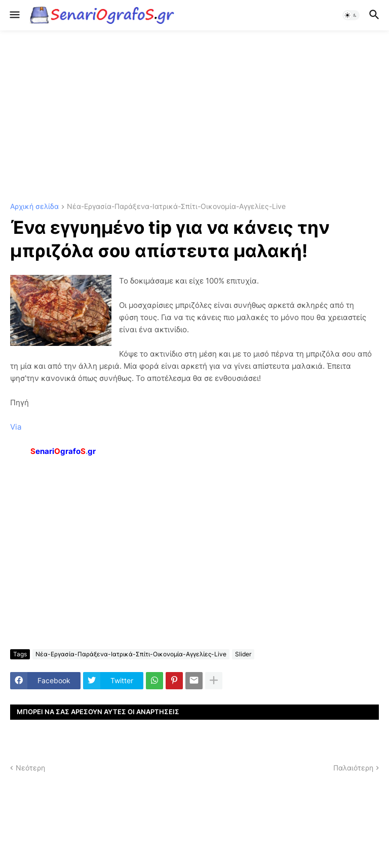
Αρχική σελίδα (34, 206)
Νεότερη (30, 767)
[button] (14, 15)
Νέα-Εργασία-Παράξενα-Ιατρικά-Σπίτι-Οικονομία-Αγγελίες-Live (176, 206)
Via (15, 427)
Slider (243, 654)
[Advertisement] (194, 117)
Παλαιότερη (353, 767)
